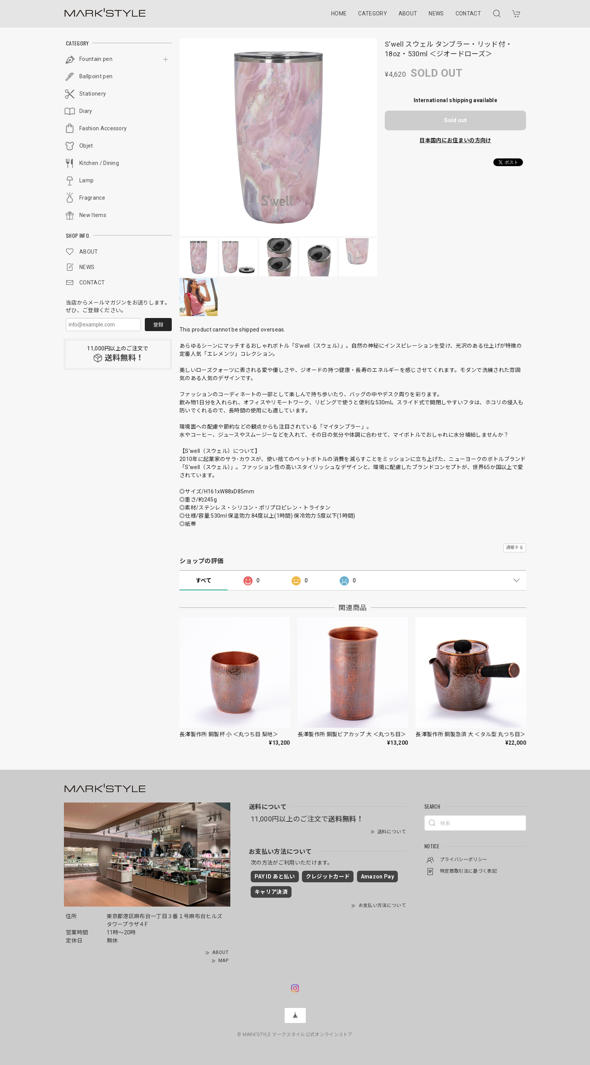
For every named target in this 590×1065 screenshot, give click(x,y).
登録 (158, 325)
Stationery (92, 94)
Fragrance (92, 198)
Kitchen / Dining (99, 163)
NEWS (436, 13)
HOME (339, 13)
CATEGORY (372, 13)
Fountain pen (95, 59)
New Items (92, 215)
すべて (203, 580)
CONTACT (468, 13)
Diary (85, 111)
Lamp (86, 180)
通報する (514, 547)
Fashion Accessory (103, 128)
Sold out (455, 120)
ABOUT (408, 13)
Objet (86, 146)
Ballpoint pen (95, 76)
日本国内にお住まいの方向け (455, 140)
